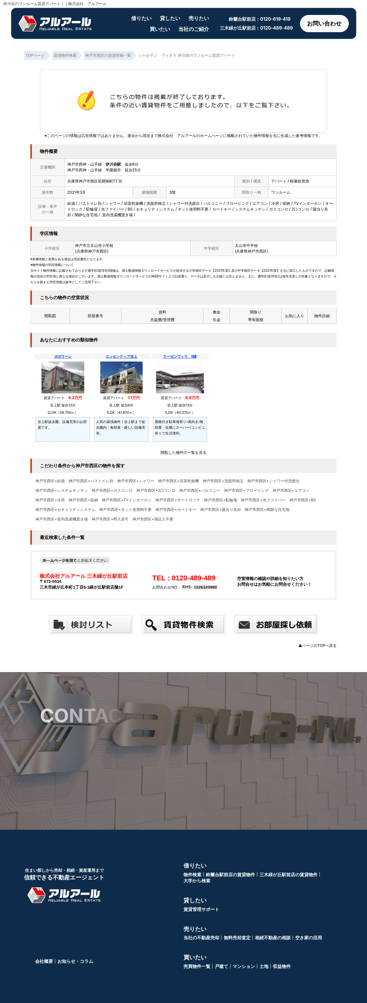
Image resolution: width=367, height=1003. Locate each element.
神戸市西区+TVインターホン (127, 500)
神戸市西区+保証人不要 (152, 519)
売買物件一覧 (197, 966)
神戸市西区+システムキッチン (61, 490)
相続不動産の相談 (273, 937)
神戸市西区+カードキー (175, 509)
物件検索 (192, 874)
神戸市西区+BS (302, 500)
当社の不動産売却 (201, 937)
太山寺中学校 (246, 245)
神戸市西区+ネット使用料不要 (125, 509)
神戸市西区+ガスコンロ (112, 490)
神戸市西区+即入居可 (110, 519)
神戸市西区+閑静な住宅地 (267, 509)
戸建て (221, 966)
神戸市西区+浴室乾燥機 (178, 481)
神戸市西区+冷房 (50, 500)
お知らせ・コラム (75, 961)
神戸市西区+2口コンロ (156, 490)
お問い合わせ (324, 23)
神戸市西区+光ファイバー (263, 500)
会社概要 (44, 961)
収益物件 (282, 966)
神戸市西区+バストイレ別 (91, 481)
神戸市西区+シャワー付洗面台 (273, 481)
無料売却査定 (237, 937)
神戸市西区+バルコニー (199, 490)
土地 (263, 966)
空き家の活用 (308, 937)
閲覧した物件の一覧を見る (183, 452)
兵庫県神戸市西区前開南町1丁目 (95, 181)
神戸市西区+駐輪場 (220, 500)
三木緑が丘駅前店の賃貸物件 (288, 874)
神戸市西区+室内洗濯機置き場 (61, 519)
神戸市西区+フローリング (246, 490)
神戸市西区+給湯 (50, 481)
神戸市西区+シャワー (135, 481)
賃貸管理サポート (201, 909)
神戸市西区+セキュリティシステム (65, 509)
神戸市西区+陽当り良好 (220, 509)
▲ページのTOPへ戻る (317, 645)
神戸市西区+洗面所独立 (223, 481)
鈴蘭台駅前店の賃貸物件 (230, 874)
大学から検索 (197, 880)
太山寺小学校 (101, 245)
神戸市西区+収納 (83, 500)
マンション (244, 966)
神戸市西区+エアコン (291, 490)
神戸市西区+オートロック (177, 500)
